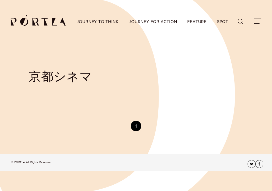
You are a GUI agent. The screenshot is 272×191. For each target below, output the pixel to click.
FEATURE (197, 21)
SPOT (222, 21)
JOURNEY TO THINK (98, 21)
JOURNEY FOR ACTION (153, 21)
